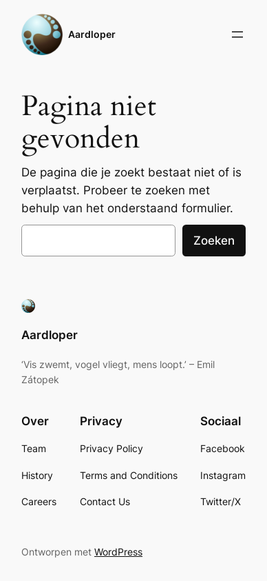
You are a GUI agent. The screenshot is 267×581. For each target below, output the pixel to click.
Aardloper (92, 34)
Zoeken (214, 240)
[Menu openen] (237, 34)
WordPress (118, 552)
